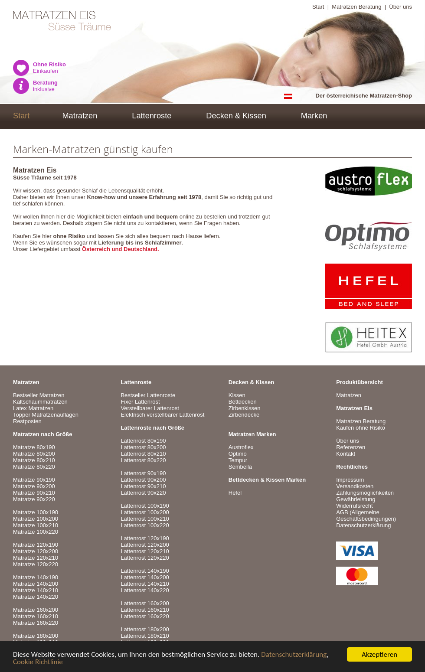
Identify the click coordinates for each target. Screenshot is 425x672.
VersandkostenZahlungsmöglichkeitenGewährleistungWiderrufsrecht (365, 496)
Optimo (238, 453)
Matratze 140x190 (35, 577)
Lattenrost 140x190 (145, 571)
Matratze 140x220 (35, 597)
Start (318, 6)
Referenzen (350, 447)
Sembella (240, 466)
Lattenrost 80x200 (143, 447)
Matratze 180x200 (35, 636)
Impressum (350, 479)
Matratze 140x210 (35, 590)
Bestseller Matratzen (39, 395)
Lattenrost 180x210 (145, 636)
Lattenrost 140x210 (145, 584)
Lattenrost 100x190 (145, 505)
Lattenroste (151, 115)
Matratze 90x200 (34, 486)
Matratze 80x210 (34, 460)
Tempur (238, 460)
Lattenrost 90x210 (143, 486)
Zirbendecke (244, 414)
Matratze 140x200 (35, 584)
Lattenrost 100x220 (145, 525)
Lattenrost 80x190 (143, 440)
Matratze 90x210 (34, 492)
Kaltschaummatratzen (40, 401)
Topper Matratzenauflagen (45, 414)
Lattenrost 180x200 (145, 629)
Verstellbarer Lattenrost (150, 408)
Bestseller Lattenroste (148, 395)
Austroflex (241, 447)
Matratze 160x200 (35, 610)
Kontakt (345, 453)
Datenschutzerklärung (294, 654)
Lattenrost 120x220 (145, 558)
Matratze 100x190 (35, 512)
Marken (314, 115)
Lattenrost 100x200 (145, 512)
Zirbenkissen (245, 408)
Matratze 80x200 (34, 453)
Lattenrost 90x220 (143, 492)
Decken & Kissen (236, 115)
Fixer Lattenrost (140, 401)
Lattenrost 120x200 (145, 545)
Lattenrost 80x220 (143, 460)
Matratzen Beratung (356, 6)
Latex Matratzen (33, 408)
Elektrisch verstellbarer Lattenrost (162, 414)
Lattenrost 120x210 (145, 551)
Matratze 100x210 (35, 525)
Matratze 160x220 (35, 623)
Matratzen (79, 115)
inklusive (45, 85)
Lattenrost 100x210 (145, 518)
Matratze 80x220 (34, 466)
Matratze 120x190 (35, 545)
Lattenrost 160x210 (145, 610)
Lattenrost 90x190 (143, 473)
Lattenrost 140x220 (145, 590)
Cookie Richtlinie (38, 662)
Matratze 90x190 (34, 479)
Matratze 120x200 (35, 551)
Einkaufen (49, 67)
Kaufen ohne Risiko (360, 427)
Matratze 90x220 (34, 499)
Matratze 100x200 (35, 518)
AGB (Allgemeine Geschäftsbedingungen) (366, 515)
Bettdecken (243, 401)
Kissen (237, 395)
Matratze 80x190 (34, 447)
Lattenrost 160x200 (145, 603)
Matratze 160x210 (35, 616)
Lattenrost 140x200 (145, 577)
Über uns (400, 6)
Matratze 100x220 (35, 531)
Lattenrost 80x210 (143, 453)
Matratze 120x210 (35, 558)
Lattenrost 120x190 (145, 538)
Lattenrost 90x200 (143, 479)
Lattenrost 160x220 (145, 616)
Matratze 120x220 (35, 564)
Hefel (235, 492)
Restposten (27, 421)
